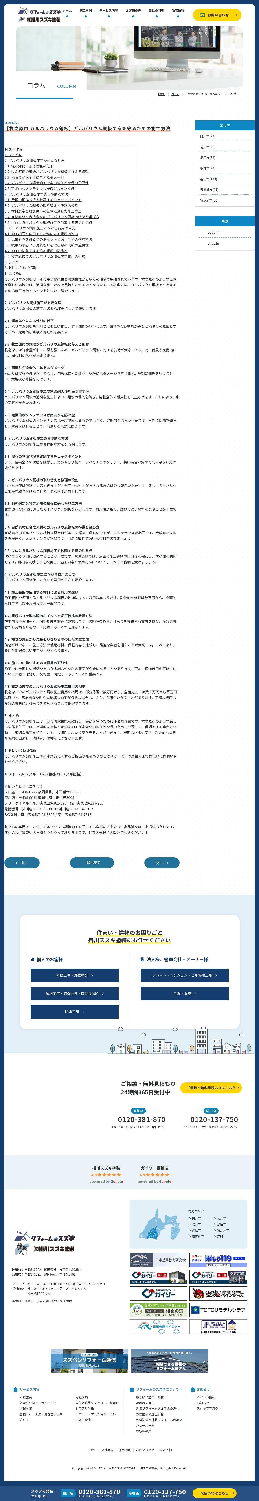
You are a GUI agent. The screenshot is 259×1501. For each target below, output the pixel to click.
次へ (159, 862)
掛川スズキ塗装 (106, 1168)
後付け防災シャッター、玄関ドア (98, 1403)
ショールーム (145, 1425)
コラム (175, 94)
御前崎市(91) (209, 189)
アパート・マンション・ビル (95, 1414)
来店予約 (166, 1450)
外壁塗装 (26, 1397)
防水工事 (72, 1011)
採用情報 (125, 1450)
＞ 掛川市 (194, 1218)
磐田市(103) (208, 179)
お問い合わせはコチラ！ (23, 786)
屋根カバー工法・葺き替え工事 (41, 1414)
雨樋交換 (81, 1397)
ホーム (67, 11)
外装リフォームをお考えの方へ (157, 1408)
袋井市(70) (207, 168)
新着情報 (178, 11)
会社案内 (107, 1450)
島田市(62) (207, 157)
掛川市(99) (207, 136)
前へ (24, 862)
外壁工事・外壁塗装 (72, 975)
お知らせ (203, 1403)
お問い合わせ (218, 15)
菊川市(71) (207, 147)
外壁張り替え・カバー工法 (38, 1403)
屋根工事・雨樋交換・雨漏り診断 (72, 993)
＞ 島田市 (219, 1224)
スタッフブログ (207, 1408)
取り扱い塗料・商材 (150, 1397)
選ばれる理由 (145, 1403)
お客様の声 (133, 11)
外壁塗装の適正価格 (150, 1414)
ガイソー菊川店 (155, 1168)
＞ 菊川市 (219, 1218)
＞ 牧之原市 (221, 1230)
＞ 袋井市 (194, 1224)
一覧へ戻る (92, 862)
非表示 (18, 149)
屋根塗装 (26, 1408)
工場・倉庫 (182, 993)
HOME (161, 94)
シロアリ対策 (84, 1408)
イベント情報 (206, 1397)
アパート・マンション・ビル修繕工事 (182, 975)
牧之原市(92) (209, 200)
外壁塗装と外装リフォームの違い (159, 1420)
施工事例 (85, 11)
